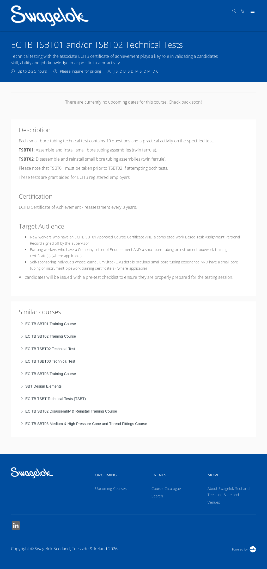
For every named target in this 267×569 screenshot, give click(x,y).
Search (157, 496)
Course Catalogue (166, 488)
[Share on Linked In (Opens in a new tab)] (16, 526)
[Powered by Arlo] (244, 549)
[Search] (235, 11)
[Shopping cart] (243, 11)
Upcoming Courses (111, 488)
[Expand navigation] (252, 11)
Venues (214, 502)
